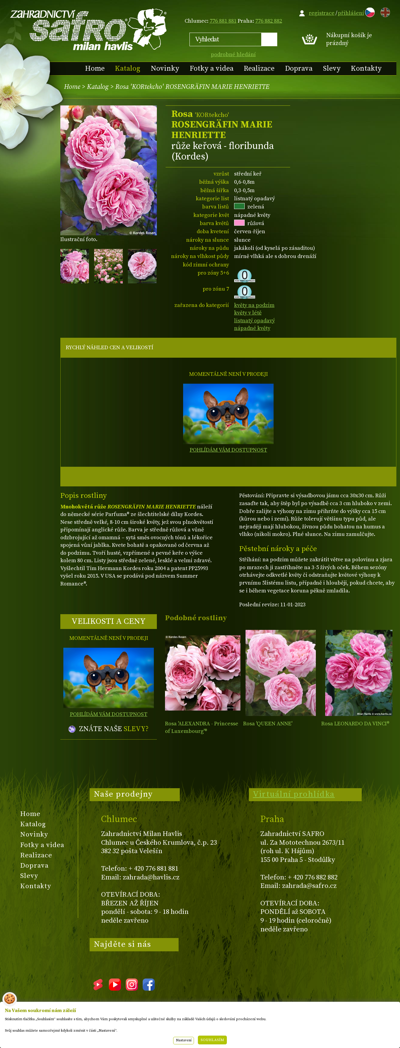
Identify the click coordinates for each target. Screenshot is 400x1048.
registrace (322, 13)
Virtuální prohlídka (294, 794)
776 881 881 (223, 21)
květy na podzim (254, 305)
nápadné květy (252, 328)
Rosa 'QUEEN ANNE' (267, 723)
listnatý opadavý (254, 320)
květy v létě (248, 312)
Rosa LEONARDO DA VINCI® (355, 723)
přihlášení (351, 13)
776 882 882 (268, 21)
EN (384, 11)
